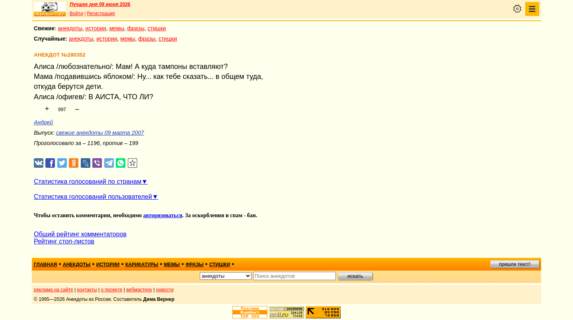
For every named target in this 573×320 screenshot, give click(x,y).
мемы (116, 28)
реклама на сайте (53, 290)
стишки (157, 28)
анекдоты (70, 28)
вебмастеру (139, 290)
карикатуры (141, 264)
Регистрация (101, 13)
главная (45, 264)
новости (164, 290)
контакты (87, 290)
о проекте (112, 290)
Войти (76, 13)
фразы (135, 28)
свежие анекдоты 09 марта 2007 (100, 133)
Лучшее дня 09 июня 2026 (100, 4)
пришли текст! (514, 264)
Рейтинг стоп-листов (64, 241)
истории (96, 28)
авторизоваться (162, 215)
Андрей (43, 122)
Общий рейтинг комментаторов (80, 234)
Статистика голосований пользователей (93, 196)
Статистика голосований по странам (87, 181)
